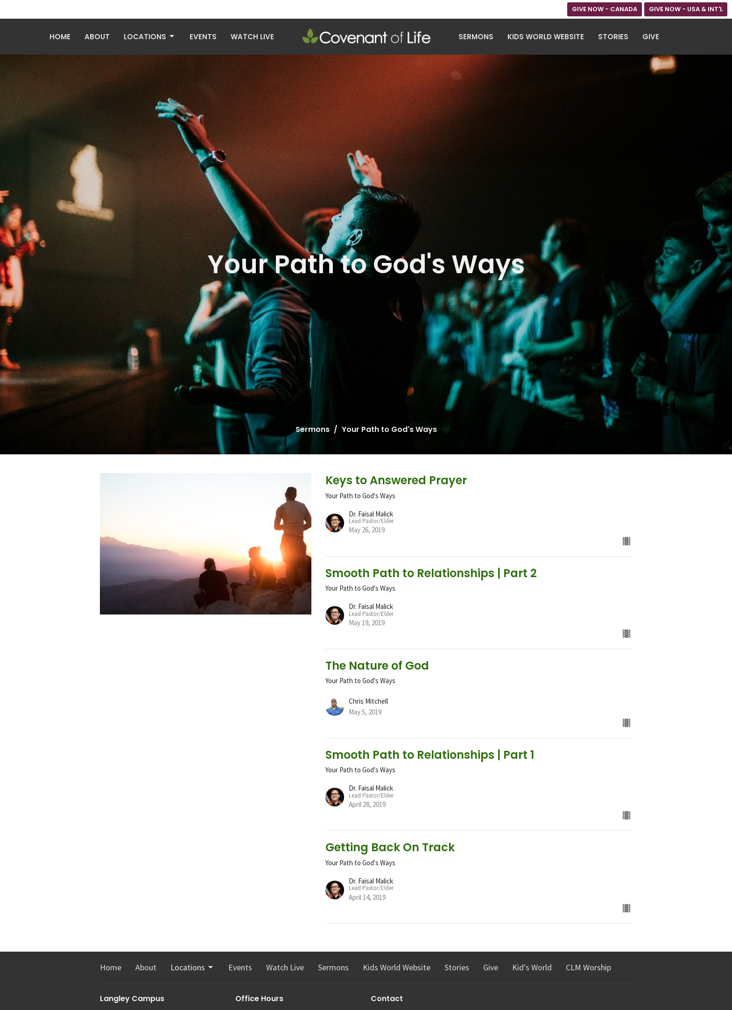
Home (59, 37)
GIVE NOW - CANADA (604, 9)
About (97, 37)
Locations (150, 37)
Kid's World (532, 967)
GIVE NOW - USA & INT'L (686, 9)
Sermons (475, 37)
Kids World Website (545, 37)
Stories (613, 37)
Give (650, 37)
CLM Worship (588, 967)
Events (203, 37)
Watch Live (252, 37)
